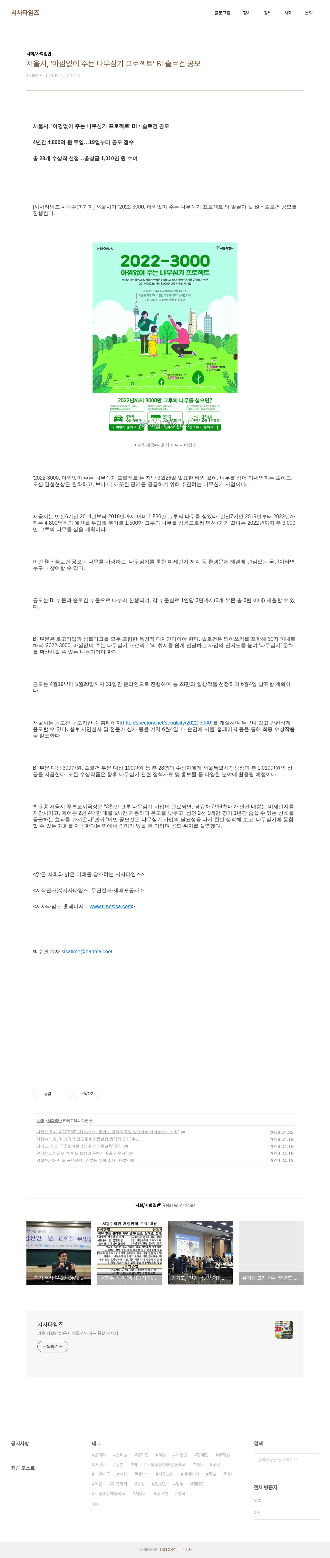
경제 (267, 12)
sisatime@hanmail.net (87, 951)
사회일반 (54, 1120)
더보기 (97, 1504)
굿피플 (121, 1454)
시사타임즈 (25, 13)
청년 (216, 1464)
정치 (247, 12)
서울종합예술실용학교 (166, 1464)
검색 (312, 1460)
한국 (181, 1493)
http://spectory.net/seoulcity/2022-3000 (167, 722)
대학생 (143, 1474)
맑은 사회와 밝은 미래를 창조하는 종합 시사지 (77, 1333)
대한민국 (102, 1474)
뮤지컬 (224, 1454)
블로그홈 (222, 12)
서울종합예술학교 (109, 1493)
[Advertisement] (165, 1016)
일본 (119, 1464)
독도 (212, 1474)
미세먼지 (191, 1474)
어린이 (100, 1464)
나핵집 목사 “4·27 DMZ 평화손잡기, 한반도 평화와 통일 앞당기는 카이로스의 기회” (107, 1132)
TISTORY (167, 1549)
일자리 (100, 1454)
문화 (309, 12)
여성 (98, 1483)
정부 (179, 1483)
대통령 (181, 1454)
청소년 (160, 1483)
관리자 (187, 1549)
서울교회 (166, 1474)
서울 (162, 1454)
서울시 (141, 1493)
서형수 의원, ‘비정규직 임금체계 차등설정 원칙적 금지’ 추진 (88, 1139)
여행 (123, 1474)
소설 (141, 1483)
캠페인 (199, 1483)
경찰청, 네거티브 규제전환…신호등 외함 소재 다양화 (82, 1160)
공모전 (162, 1493)
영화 (199, 1464)
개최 (230, 1474)
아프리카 (119, 1483)
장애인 (203, 1454)
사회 (288, 12)
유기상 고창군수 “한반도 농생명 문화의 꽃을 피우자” (81, 1153)
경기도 (143, 1454)
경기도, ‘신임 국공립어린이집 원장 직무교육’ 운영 (79, 1146)
